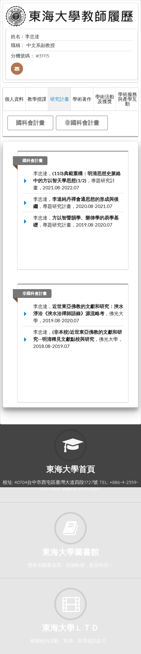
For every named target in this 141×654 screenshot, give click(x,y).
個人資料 (14, 99)
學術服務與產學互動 (127, 99)
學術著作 (82, 99)
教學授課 (36, 99)
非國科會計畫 (82, 122)
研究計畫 (59, 99)
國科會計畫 (30, 122)
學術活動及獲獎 (104, 99)
